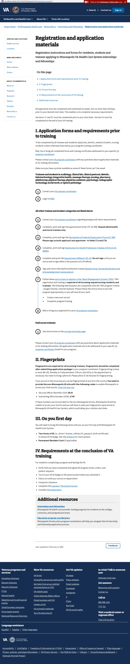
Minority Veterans (10, 587)
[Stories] (18, 72)
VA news (69, 575)
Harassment (70, 648)
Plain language (113, 648)
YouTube (70, 605)
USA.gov (83, 652)
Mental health (8, 595)
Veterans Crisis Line (107, 578)
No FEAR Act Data (68, 652)
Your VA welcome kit (43, 613)
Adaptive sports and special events (14, 601)
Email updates (72, 584)
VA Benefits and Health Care (17, 19)
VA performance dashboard (102, 652)
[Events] (18, 62)
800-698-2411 (104, 602)
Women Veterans (9, 582)
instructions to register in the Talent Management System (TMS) (84, 279)
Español (5, 629)
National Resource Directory (14, 616)
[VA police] (18, 106)
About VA (41, 19)
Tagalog (15, 629)
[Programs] (18, 91)
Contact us (106, 10)
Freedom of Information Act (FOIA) (46, 648)
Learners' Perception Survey (65, 486)
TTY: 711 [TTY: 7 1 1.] (102, 606)
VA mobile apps (41, 591)
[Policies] (18, 101)
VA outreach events (10, 611)
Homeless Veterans (10, 578)
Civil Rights (22, 648)
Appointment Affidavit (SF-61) (78, 258)
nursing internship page (75, 331)
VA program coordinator (65, 159)
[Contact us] (18, 116)
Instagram (70, 592)
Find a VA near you (66, 387)
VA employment (54, 489)
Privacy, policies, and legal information (20, 652)
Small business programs (13, 607)
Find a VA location (106, 619)
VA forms (38, 575)
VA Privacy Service (49, 652)
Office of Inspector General (91, 648)
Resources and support (108, 587)
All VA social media (74, 609)
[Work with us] (18, 111)
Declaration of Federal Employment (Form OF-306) (92, 237)
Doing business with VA (44, 600)
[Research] (18, 96)
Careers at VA (40, 604)
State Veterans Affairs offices (47, 595)
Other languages (29, 629)
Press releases (72, 579)
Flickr (68, 601)
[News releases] (18, 67)
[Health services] (18, 43)
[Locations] (18, 48)
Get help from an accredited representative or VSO (46, 586)
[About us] (18, 85)
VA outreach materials (44, 608)
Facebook (70, 588)
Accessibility (8, 648)
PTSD (4, 591)
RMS (52, 198)
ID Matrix (70, 436)
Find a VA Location (60, 19)
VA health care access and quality (49, 579)
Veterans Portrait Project (14, 655)
